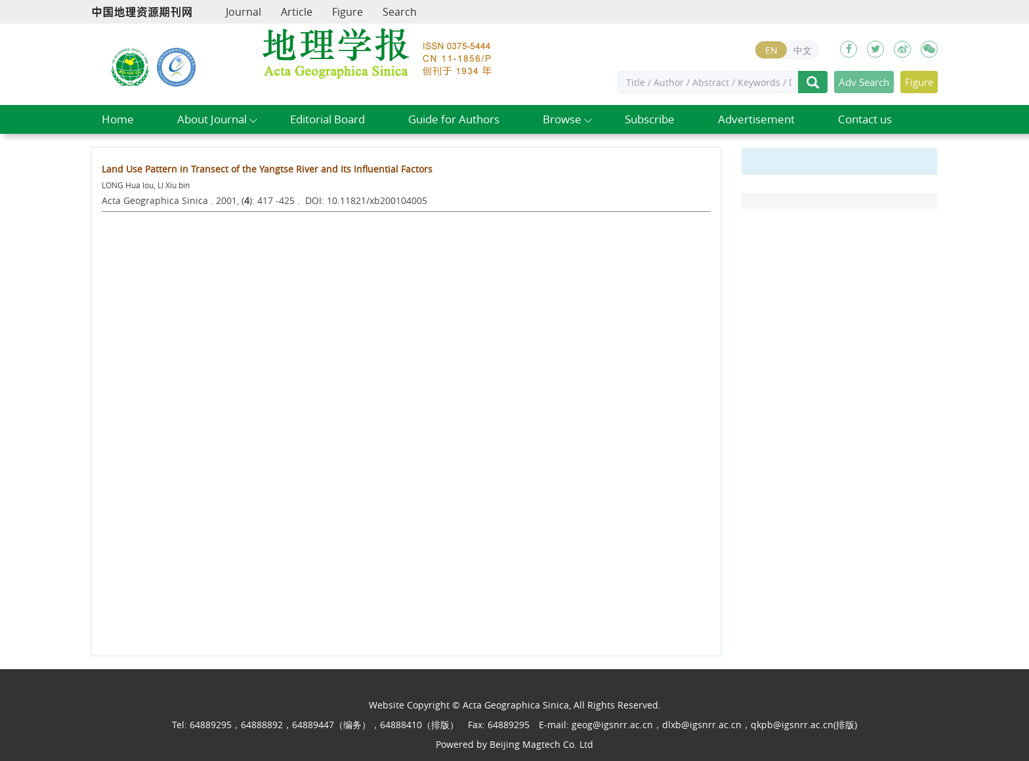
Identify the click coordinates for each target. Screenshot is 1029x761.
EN (771, 50)
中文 (802, 50)
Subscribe (650, 119)
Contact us (865, 119)
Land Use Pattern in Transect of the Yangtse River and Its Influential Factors (267, 169)
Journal (243, 12)
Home (118, 119)
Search (400, 12)
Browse (562, 119)
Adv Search (864, 82)
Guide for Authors (453, 119)
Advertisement (756, 119)
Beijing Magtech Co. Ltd (541, 744)
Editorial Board (327, 119)
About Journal (212, 119)
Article (296, 12)
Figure (347, 12)
